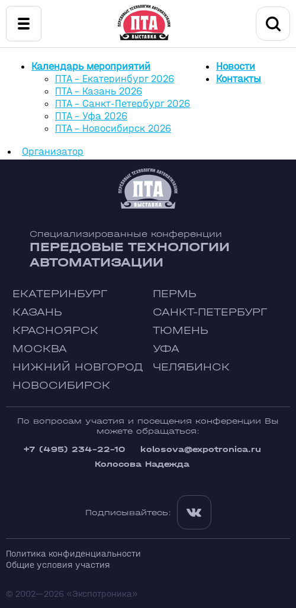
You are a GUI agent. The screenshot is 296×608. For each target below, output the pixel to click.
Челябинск (191, 367)
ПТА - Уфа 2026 (91, 116)
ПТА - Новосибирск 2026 (113, 128)
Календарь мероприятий (90, 66)
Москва (39, 349)
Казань (37, 312)
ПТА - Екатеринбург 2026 (114, 79)
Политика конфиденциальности (73, 553)
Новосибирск (61, 385)
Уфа (166, 349)
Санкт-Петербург (210, 312)
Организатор (52, 151)
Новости (235, 66)
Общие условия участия (58, 564)
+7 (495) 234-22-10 (74, 449)
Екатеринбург (59, 294)
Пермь (175, 294)
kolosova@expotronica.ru (200, 449)
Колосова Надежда (142, 464)
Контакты (238, 79)
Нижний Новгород (77, 367)
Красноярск (55, 330)
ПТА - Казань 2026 (98, 91)
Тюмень (180, 330)
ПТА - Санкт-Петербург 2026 (122, 103)
